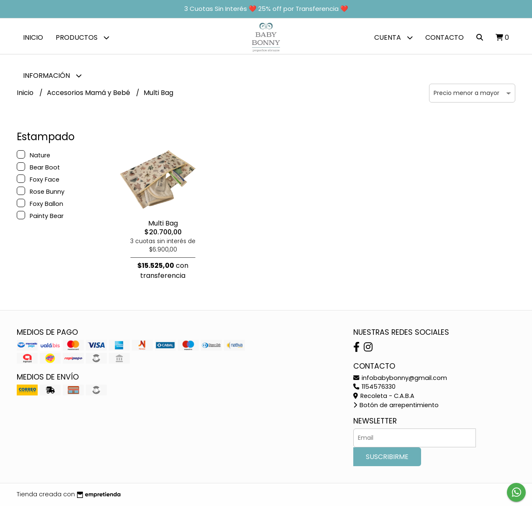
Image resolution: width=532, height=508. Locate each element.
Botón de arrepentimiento (396, 407)
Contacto (444, 37)
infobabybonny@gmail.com (400, 380)
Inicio (33, 37)
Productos (82, 37)
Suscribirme (387, 459)
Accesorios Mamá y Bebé (89, 95)
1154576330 (374, 389)
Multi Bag (163, 225)
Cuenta (393, 37)
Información (52, 75)
